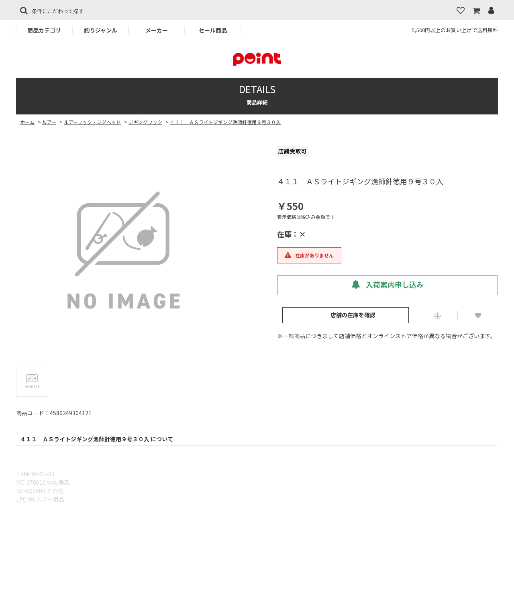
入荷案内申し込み (387, 284)
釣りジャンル (100, 30)
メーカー (156, 30)
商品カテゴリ (44, 30)
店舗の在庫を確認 (352, 315)
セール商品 (213, 30)
